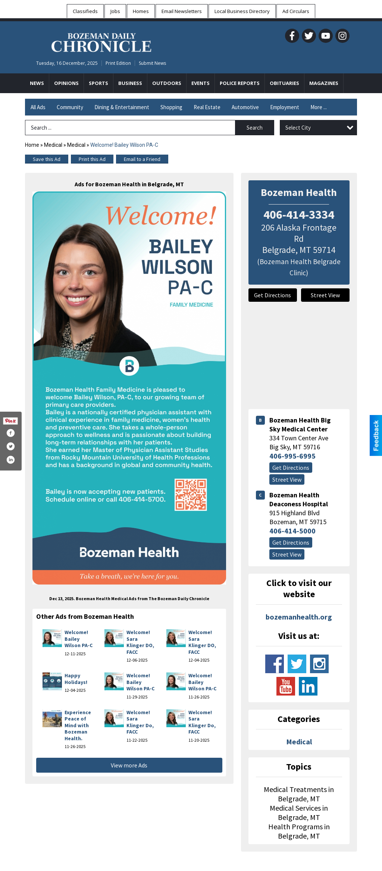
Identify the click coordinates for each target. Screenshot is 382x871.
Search (255, 127)
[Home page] (101, 41)
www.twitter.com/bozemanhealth (297, 664)
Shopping (171, 107)
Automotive (245, 107)
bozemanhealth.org (299, 616)
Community (70, 107)
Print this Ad (92, 159)
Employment (284, 107)
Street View (325, 295)
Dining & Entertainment (121, 107)
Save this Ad (46, 159)
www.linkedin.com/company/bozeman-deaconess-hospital (308, 686)
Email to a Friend (142, 159)
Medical (53, 145)
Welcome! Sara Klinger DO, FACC (140, 642)
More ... (318, 107)
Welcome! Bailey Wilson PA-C (79, 639)
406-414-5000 (292, 530)
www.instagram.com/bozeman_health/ (319, 664)
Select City (298, 127)
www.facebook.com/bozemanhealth (274, 664)
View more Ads (129, 765)
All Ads (38, 107)
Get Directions (272, 295)
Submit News (152, 63)
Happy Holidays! (76, 678)
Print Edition (118, 63)
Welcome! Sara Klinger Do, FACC (140, 722)
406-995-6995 (292, 455)
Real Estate (207, 107)
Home (32, 145)
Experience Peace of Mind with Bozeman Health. (78, 725)
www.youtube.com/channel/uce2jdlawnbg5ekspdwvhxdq (285, 686)
